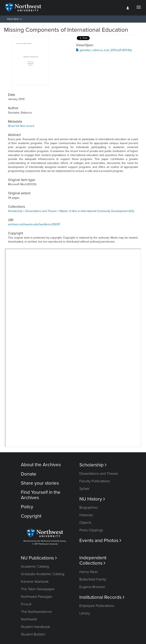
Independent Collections (92, 560)
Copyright (31, 516)
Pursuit (26, 604)
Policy (27, 507)
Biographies (88, 507)
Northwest (29, 619)
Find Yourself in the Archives (40, 494)
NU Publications (39, 558)
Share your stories (40, 483)
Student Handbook (35, 627)
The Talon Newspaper (38, 589)
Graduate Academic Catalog (42, 574)
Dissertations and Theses (98, 473)
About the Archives (41, 465)
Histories (86, 515)
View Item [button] (14, 19)
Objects (85, 522)
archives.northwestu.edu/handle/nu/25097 (34, 224)
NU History (92, 499)
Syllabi (84, 488)
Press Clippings (91, 530)
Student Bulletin (33, 634)
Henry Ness (88, 572)
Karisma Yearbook (35, 581)
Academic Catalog (35, 566)
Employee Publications (96, 606)
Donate (28, 474)
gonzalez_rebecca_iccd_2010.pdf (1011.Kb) (104, 50)
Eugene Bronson (92, 587)
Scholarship (93, 465)
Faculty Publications (94, 481)
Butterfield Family (92, 579)
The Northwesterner (36, 611)
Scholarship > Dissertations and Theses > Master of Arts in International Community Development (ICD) (71, 211)
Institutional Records (102, 597)
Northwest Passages (36, 596)
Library (84, 613)
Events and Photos (100, 540)
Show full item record (21, 126)
